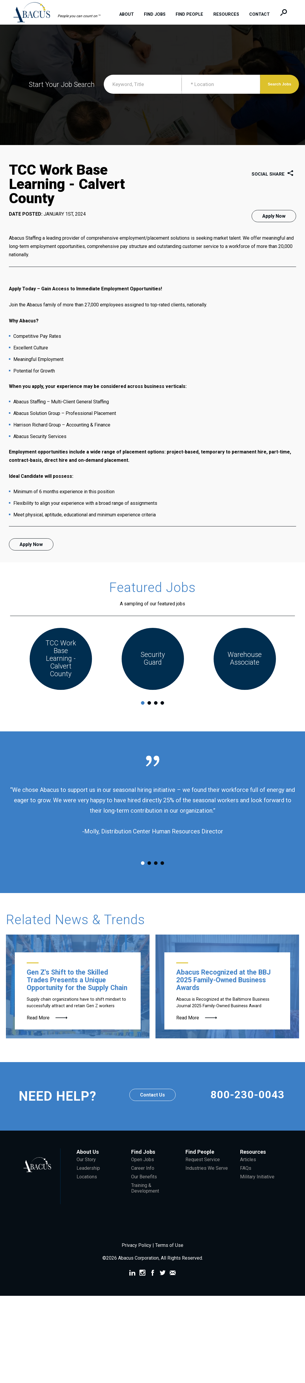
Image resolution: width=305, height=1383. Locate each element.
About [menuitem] (130, 14)
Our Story (86, 1171)
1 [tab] (142, 715)
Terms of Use (169, 1257)
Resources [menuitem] (229, 14)
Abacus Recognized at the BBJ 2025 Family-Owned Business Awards (223, 992)
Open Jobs (142, 1171)
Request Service (202, 1171)
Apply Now (273, 216)
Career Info (142, 1180)
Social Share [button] (273, 174)
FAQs (245, 1180)
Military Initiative (257, 1189)
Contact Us (152, 1107)
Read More (38, 1030)
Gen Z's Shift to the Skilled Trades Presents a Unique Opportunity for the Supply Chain (77, 992)
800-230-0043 (247, 1108)
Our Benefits (144, 1189)
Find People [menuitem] (192, 14)
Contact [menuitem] (262, 14)
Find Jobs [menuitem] (158, 14)
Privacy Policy (137, 1257)
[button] (59, 12)
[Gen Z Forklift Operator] (78, 999)
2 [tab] (149, 715)
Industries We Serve (206, 1180)
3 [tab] (156, 715)
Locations (87, 1189)
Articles (248, 1171)
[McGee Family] (227, 999)
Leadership (88, 1180)
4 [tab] (162, 715)
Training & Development (145, 1200)
